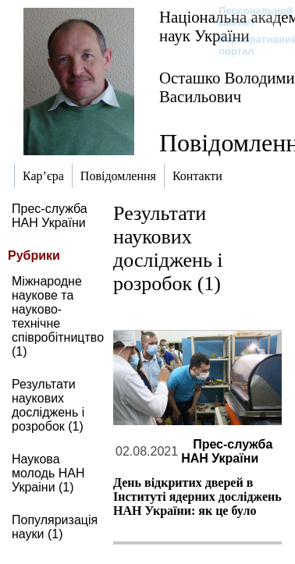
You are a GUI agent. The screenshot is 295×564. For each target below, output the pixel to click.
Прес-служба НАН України (49, 215)
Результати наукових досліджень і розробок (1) (48, 405)
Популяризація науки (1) (55, 527)
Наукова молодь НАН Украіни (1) (48, 473)
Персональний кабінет (248, 16)
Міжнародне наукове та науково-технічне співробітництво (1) (58, 316)
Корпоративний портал (248, 45)
